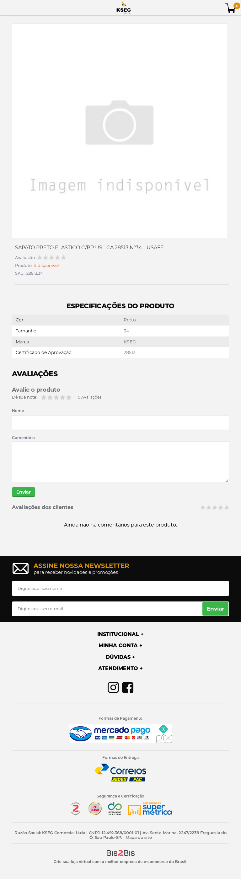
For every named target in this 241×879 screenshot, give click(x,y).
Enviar (23, 492)
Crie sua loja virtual (72, 861)
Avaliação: (25, 257)
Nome (18, 411)
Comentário (23, 438)
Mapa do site (139, 837)
